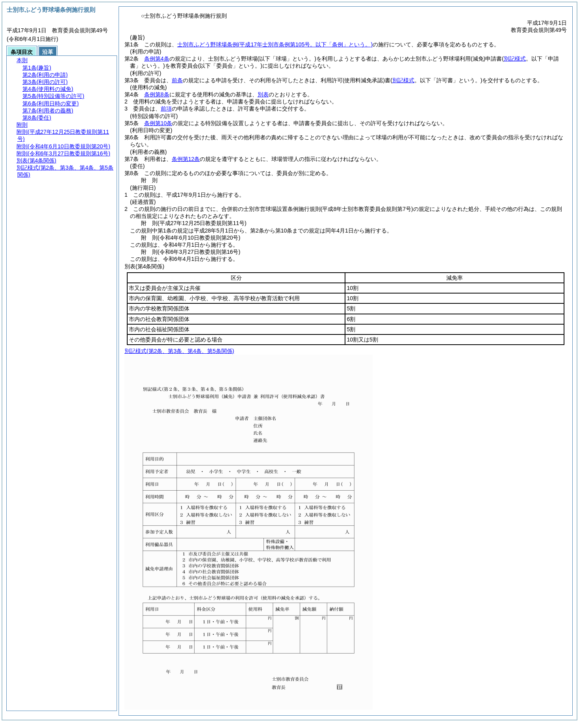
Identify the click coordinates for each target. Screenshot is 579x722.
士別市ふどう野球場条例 (275, 44)
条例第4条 (156, 58)
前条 (177, 80)
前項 (166, 108)
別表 (263, 94)
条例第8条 (156, 94)
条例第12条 (186, 159)
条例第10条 (158, 123)
